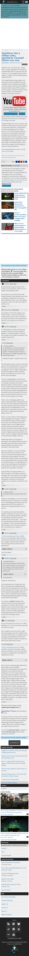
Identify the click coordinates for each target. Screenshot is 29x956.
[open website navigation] (26, 2)
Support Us (4, 904)
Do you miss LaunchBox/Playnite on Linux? (13, 868)
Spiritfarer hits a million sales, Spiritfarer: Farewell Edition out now (13, 56)
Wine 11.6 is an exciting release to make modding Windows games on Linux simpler (20, 227)
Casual (5, 155)
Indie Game (19, 155)
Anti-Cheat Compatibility (8, 897)
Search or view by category (9, 782)
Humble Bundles (6, 855)
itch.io (7, 151)
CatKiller (6, 326)
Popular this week (7, 747)
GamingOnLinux (12, 2)
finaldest (6, 284)
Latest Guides (5, 792)
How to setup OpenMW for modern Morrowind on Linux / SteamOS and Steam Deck (14, 810)
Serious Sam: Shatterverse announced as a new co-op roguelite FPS (20, 206)
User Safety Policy (16, 944)
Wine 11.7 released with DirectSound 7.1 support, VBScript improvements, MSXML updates (13, 763)
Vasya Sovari (8, 310)
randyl (3, 343)
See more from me (6, 185)
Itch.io (23, 155)
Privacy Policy (19, 942)
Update (6, 157)
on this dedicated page (8, 732)
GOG (22, 15)
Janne (5, 620)
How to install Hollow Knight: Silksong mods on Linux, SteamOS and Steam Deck (14, 833)
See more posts (6, 890)
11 (27, 814)
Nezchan (6, 533)
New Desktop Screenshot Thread (11, 884)
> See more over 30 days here (10, 779)
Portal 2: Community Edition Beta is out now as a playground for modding (20, 216)
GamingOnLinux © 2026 (14, 938)
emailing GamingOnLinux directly (11, 180)
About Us (4, 911)
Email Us (3, 789)
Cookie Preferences (7, 900)
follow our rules (17, 269)
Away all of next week (7, 879)
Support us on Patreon (8, 5)
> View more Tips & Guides (8, 839)
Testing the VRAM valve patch (9, 873)
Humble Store (5, 17)
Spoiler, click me (7, 549)
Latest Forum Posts (7, 859)
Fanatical (4, 848)
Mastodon (19, 182)
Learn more (25, 50)
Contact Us (4, 907)
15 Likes (3, 161)
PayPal (13, 13)
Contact (3, 785)
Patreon (13, 711)
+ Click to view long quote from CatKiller (12, 536)
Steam (11, 151)
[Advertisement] (14, 33)
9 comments (24, 64)
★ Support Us (14, 743)
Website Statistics (6, 915)
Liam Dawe (6, 62)
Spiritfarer (14, 157)
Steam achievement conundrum (10, 862)
